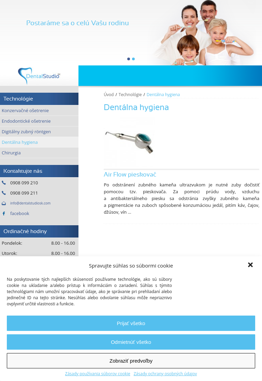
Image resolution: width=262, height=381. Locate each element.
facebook (19, 213)
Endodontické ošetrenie (26, 121)
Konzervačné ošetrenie (25, 110)
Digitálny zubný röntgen (26, 131)
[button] (251, 265)
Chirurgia (11, 153)
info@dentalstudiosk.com (30, 203)
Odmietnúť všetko (131, 342)
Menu (252, 75)
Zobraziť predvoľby (131, 361)
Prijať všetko (131, 323)
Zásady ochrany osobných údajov (165, 374)
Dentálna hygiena (20, 142)
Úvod (109, 94)
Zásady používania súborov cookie (97, 374)
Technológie (130, 94)
